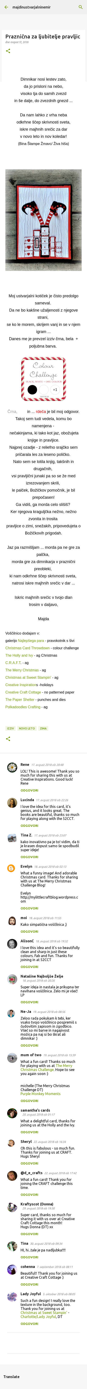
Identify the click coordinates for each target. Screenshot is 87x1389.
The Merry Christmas (22, 670)
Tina (24, 1243)
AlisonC (27, 941)
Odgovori (29, 790)
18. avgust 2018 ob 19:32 (52, 941)
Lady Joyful (31, 1294)
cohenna (28, 1267)
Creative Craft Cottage (23, 692)
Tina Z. (26, 835)
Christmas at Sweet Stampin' (28, 677)
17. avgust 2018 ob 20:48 (47, 764)
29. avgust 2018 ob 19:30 (38, 1208)
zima (43, 728)
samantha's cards (35, 1110)
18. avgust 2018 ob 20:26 (38, 980)
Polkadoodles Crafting (22, 707)
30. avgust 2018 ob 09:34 (46, 1243)
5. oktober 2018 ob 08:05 (59, 1294)
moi (24, 918)
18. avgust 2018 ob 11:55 (45, 918)
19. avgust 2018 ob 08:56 (49, 1011)
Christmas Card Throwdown (27, 648)
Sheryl (26, 1142)
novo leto (27, 728)
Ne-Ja (26, 1012)
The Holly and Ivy (19, 655)
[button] (8, 51)
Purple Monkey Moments (41, 1094)
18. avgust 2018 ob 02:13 (50, 866)
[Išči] (80, 7)
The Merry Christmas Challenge (46, 1068)
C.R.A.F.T (13, 663)
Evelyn (26, 866)
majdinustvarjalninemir (32, 7)
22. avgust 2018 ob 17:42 (60, 1173)
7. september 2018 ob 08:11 (55, 1266)
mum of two (31, 1055)
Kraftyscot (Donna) (37, 1204)
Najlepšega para (31, 641)
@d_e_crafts (31, 1173)
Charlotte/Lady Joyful (38, 1317)
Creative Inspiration (20, 685)
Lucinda (27, 800)
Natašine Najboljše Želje (42, 976)
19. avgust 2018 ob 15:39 (59, 1055)
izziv (10, 728)
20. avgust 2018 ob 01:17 (38, 1114)
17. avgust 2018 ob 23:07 (50, 835)
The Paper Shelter (19, 700)
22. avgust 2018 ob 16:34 (50, 1141)
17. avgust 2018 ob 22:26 (52, 800)
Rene (25, 765)
